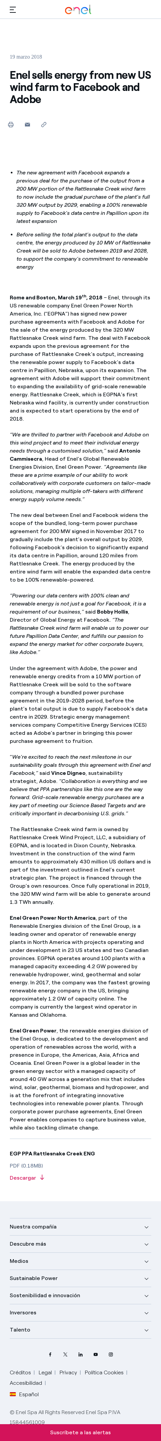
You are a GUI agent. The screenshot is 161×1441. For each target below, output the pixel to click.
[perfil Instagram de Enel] (111, 1354)
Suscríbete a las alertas (80, 1432)
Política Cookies (104, 1372)
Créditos (20, 1372)
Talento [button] (20, 1330)
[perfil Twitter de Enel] (65, 1354)
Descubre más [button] (28, 1244)
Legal (45, 1372)
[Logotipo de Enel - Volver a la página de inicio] (78, 9)
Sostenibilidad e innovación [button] (45, 1295)
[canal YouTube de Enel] (95, 1354)
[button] (13, 10)
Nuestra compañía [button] (33, 1226)
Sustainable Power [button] (34, 1278)
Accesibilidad (26, 1383)
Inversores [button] (23, 1312)
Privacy (68, 1372)
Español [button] (24, 1394)
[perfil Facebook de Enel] (50, 1354)
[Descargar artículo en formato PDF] (81, 1178)
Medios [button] (19, 1261)
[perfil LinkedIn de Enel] (80, 1354)
